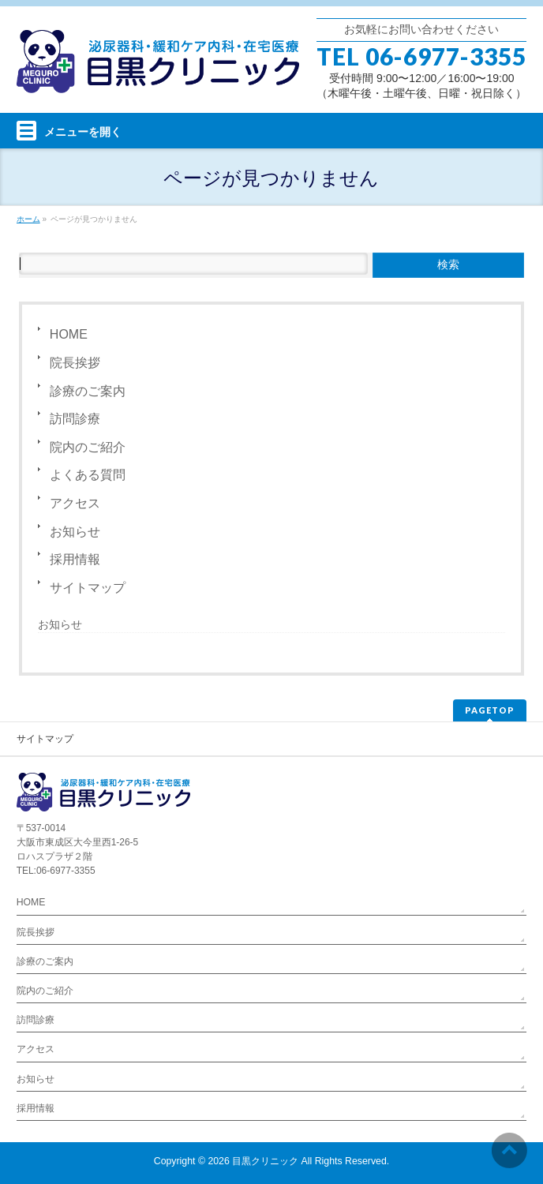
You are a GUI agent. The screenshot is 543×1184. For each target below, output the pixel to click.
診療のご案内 (87, 391)
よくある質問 (87, 474)
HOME (69, 334)
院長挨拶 (75, 362)
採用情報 (75, 559)
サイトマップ (87, 587)
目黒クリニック (265, 1161)
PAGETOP (490, 710)
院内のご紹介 (87, 447)
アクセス (75, 503)
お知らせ (75, 531)
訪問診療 (75, 418)
